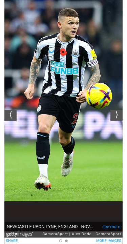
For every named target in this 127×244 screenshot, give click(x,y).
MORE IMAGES (108, 241)
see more (111, 226)
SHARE (12, 241)
